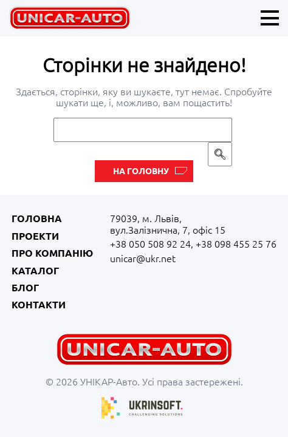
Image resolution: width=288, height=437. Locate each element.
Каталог (35, 270)
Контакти (39, 304)
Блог (25, 287)
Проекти (35, 236)
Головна (37, 218)
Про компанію (52, 253)
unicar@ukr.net (143, 258)
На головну (141, 171)
